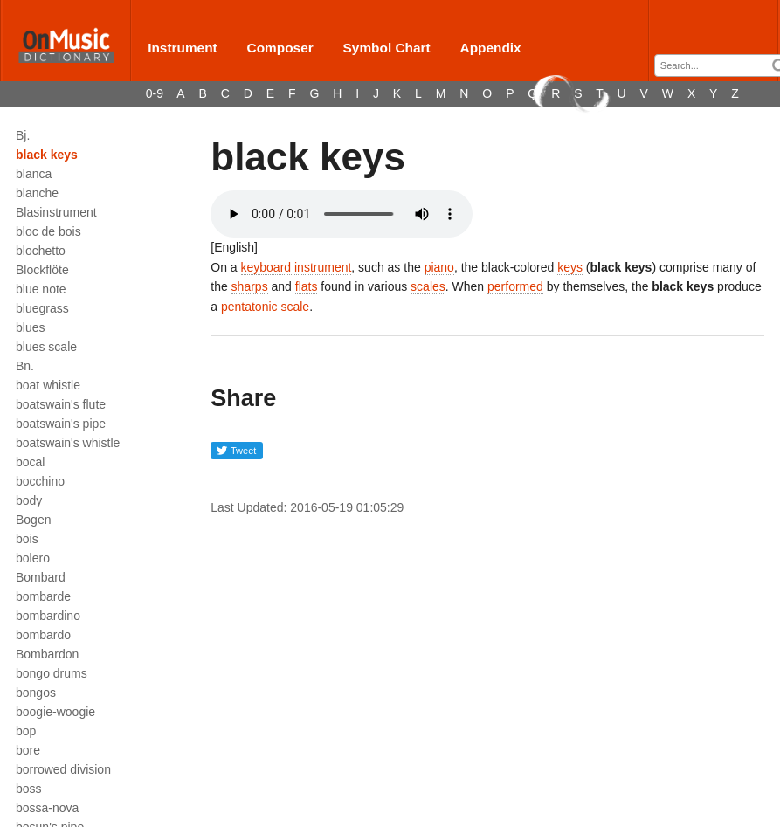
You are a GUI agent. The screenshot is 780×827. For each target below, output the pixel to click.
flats (306, 286)
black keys (47, 155)
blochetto (41, 251)
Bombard (41, 577)
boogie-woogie (55, 712)
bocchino (40, 481)
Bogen (33, 520)
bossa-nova (47, 808)
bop (26, 731)
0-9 (154, 93)
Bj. (23, 135)
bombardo (43, 635)
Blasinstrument (56, 212)
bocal (30, 462)
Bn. (25, 366)
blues (30, 327)
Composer (280, 47)
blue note (41, 289)
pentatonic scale (265, 307)
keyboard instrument (296, 267)
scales (428, 286)
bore (28, 750)
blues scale (46, 347)
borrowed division (63, 769)
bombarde (43, 596)
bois (27, 539)
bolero (33, 558)
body (29, 500)
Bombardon (47, 654)
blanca (34, 174)
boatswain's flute (61, 404)
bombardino (48, 616)
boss (29, 789)
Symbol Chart (387, 47)
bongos (36, 693)
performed (515, 286)
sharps (249, 286)
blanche (37, 193)
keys (570, 267)
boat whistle (48, 385)
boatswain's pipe (61, 424)
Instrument (182, 47)
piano (439, 267)
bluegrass (42, 308)
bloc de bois (48, 231)
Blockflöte (42, 270)
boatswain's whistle (68, 443)
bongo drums (51, 673)
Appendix (490, 47)
